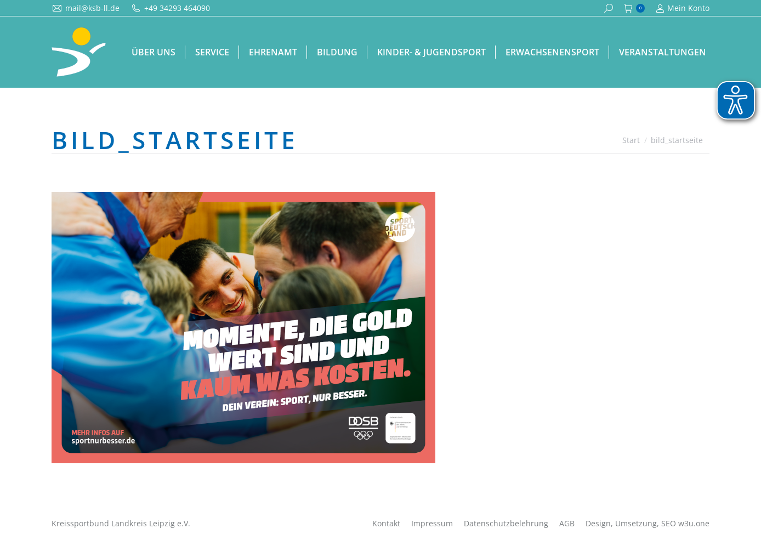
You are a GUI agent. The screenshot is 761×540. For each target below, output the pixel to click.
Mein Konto (682, 8)
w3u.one (693, 523)
